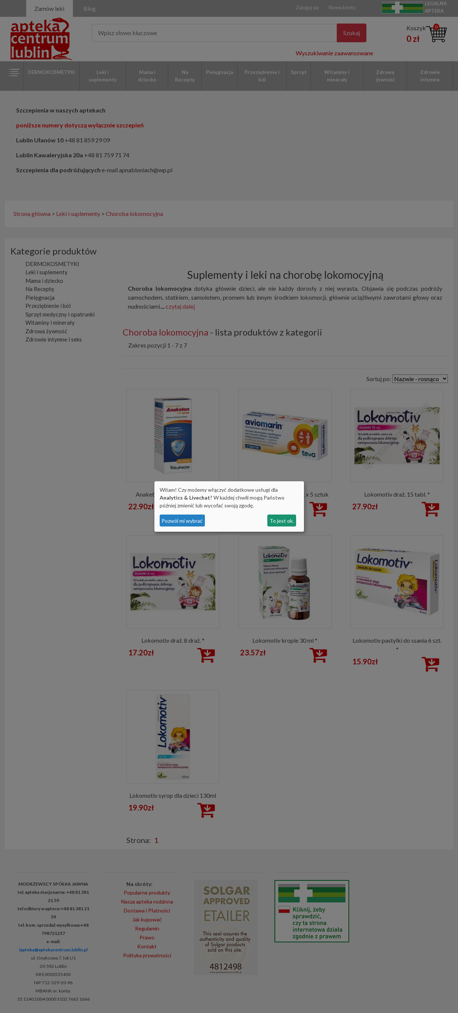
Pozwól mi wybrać (182, 521)
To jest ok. (282, 521)
